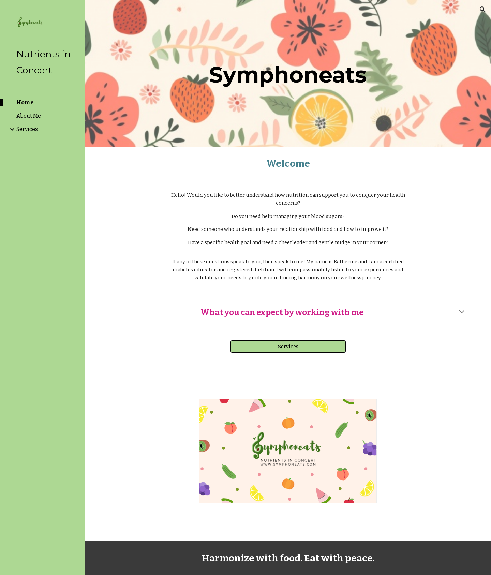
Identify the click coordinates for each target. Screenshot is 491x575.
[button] (483, 9)
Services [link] (27, 129)
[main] (288, 73)
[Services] (288, 346)
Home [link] (25, 102)
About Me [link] (28, 116)
